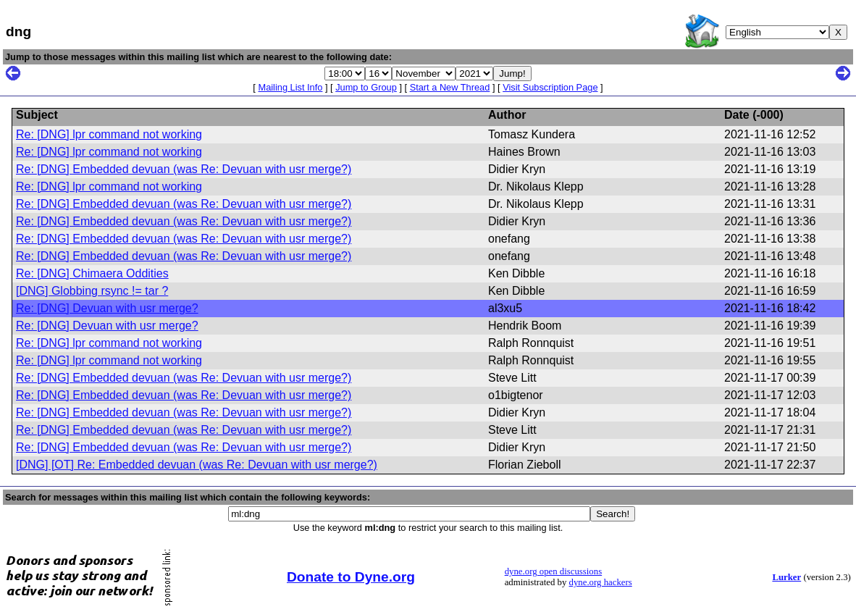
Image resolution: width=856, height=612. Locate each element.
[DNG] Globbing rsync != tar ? (92, 291)
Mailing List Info (290, 87)
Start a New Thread (450, 87)
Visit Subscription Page (550, 87)
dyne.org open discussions (553, 571)
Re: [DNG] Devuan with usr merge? (107, 308)
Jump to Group (366, 87)
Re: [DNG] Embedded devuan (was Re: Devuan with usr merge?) (183, 169)
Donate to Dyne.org (351, 576)
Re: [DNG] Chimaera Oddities (92, 273)
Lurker (786, 577)
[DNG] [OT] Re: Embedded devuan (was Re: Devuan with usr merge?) (196, 464)
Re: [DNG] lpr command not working (109, 134)
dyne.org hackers (600, 582)
